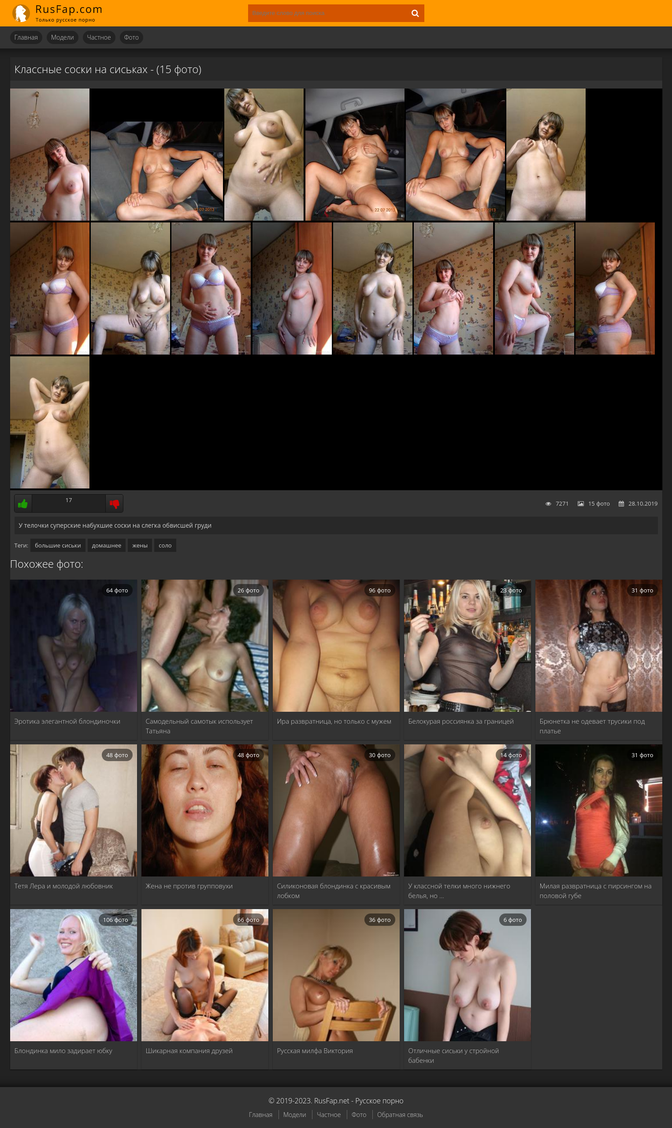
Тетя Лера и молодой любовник (64, 885)
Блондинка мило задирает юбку (63, 1050)
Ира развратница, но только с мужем (334, 721)
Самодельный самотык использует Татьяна (199, 726)
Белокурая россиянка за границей (461, 721)
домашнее (106, 545)
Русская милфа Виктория (315, 1050)
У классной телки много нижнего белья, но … (459, 890)
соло (165, 545)
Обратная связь (400, 1114)
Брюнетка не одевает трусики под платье (592, 726)
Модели (62, 37)
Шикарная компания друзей (189, 1050)
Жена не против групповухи (189, 885)
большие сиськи (58, 545)
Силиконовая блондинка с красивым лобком (334, 890)
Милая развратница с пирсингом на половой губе (596, 890)
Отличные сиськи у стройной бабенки (453, 1055)
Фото (131, 37)
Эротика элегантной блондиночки (68, 721)
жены (140, 545)
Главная (26, 37)
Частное (99, 37)
